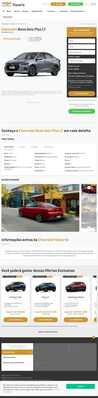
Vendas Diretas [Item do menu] (37, 11)
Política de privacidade (74, 87)
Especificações (9, 147)
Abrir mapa (42, 357)
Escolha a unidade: (74, 57)
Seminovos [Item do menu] (64, 11)
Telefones (59, 4)
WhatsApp (76, 4)
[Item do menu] (3, 11)
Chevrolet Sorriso (17, 357)
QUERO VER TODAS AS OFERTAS (49, 332)
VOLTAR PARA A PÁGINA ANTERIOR (88, 24)
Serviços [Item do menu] (25, 11)
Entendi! (80, 386)
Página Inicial (5, 24)
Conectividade (48, 147)
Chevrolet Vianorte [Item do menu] (78, 11)
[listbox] (81, 60)
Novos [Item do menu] (9, 11)
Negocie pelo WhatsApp (83, 111)
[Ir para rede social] (92, 4)
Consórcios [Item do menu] (52, 11)
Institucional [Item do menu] (8, 17)
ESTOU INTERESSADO (81, 93)
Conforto (22, 147)
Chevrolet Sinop (17, 352)
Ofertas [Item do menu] (17, 11)
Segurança (34, 147)
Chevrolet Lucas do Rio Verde (17, 362)
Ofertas (13, 24)
